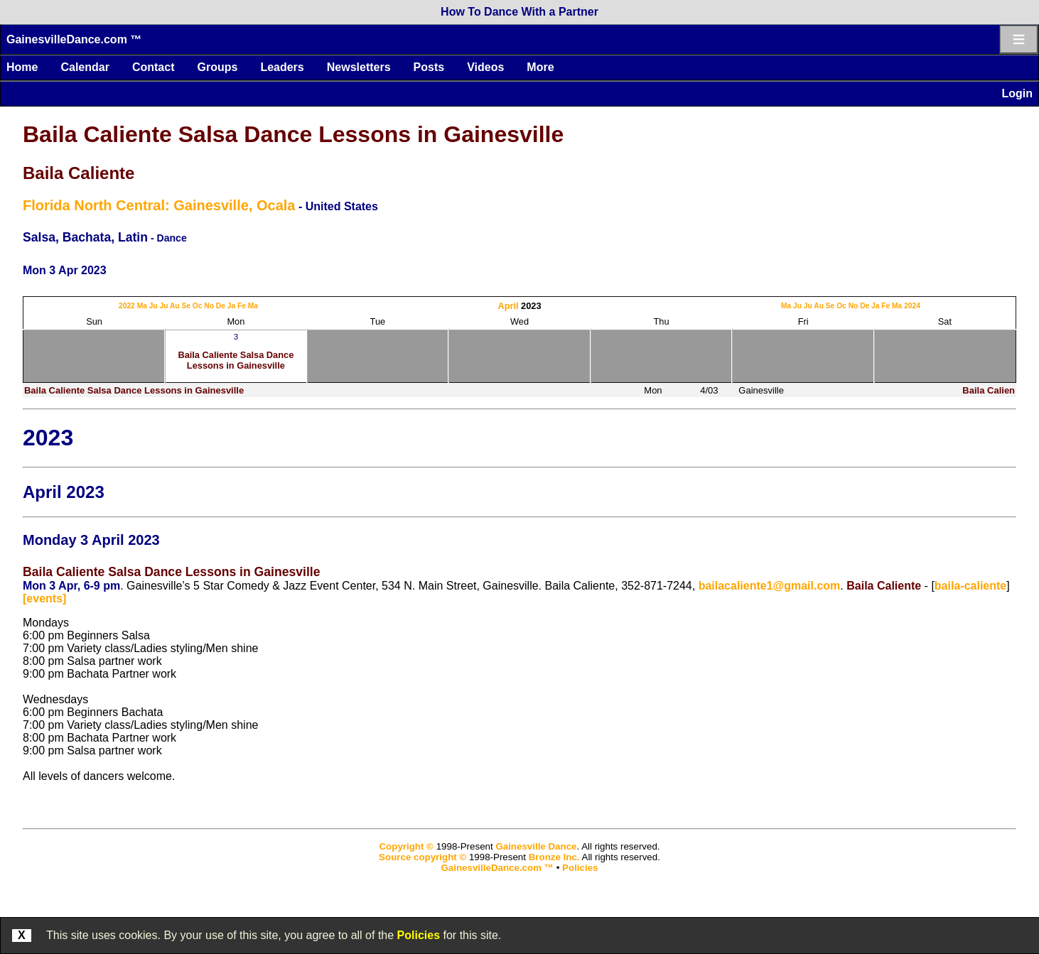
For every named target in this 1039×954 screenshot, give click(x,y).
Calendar (84, 67)
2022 (127, 306)
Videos (485, 67)
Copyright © (406, 846)
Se (185, 306)
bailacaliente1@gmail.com (770, 586)
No (209, 306)
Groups (217, 67)
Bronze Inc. (554, 857)
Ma (142, 306)
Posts (429, 67)
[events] (44, 598)
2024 (912, 306)
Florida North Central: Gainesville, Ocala (159, 205)
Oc (198, 306)
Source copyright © (422, 857)
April (507, 305)
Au (175, 306)
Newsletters (359, 67)
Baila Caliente (78, 173)
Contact (153, 67)
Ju (153, 306)
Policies (418, 935)
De (220, 306)
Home (22, 67)
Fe (241, 306)
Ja (231, 306)
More (540, 67)
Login (1017, 93)
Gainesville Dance (535, 846)
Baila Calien (988, 390)
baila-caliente (970, 586)
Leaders (281, 67)
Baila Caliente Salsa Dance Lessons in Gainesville (293, 134)
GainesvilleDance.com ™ (73, 39)
